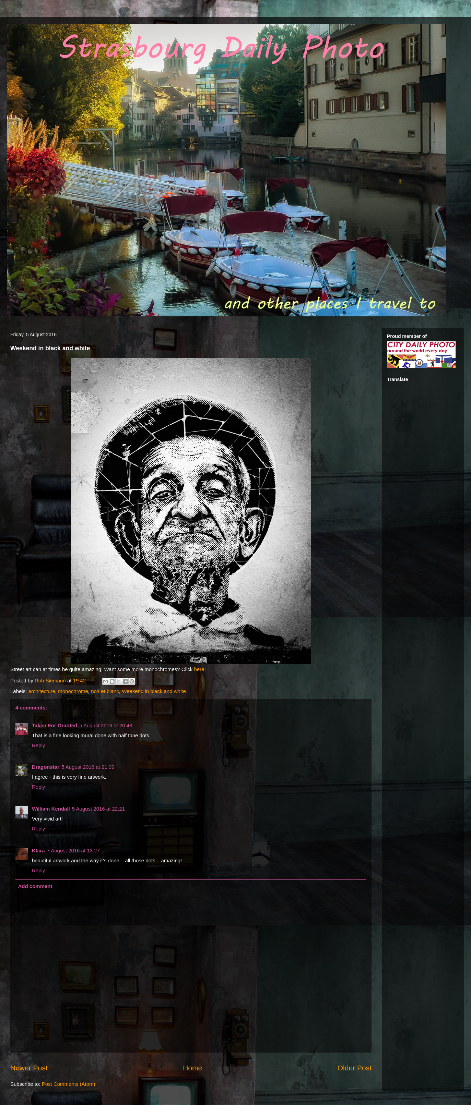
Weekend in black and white (154, 691)
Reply (38, 745)
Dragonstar (45, 767)
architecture (41, 691)
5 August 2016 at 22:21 (98, 809)
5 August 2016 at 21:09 (87, 767)
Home (192, 1068)
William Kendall (51, 809)
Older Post (355, 1068)
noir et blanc (105, 691)
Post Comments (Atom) (68, 1084)
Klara (38, 850)
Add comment (35, 886)
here (199, 669)
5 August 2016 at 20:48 (105, 725)
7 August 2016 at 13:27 (73, 850)
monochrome (73, 691)
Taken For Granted (54, 725)
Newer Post (29, 1068)
